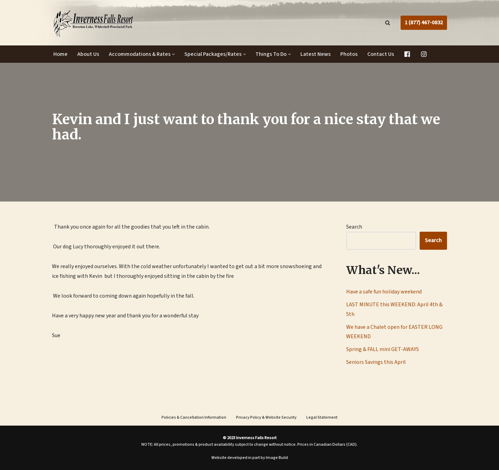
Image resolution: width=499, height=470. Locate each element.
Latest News (315, 54)
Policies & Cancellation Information (193, 417)
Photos (349, 54)
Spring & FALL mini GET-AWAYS (382, 349)
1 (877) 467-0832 (424, 22)
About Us (88, 54)
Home (60, 54)
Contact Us (380, 54)
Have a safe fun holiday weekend (384, 292)
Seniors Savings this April (376, 362)
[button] (173, 54)
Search (354, 227)
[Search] (387, 22)
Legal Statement (322, 417)
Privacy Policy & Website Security (266, 417)
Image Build (277, 458)
